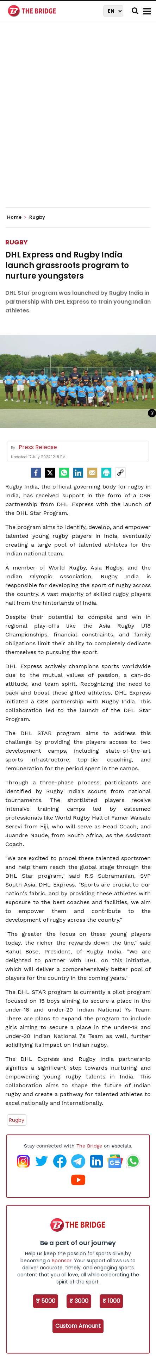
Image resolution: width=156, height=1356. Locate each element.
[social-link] (120, 472)
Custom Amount (78, 1326)
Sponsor (61, 1260)
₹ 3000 (78, 1301)
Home (16, 217)
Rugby (16, 242)
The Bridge (89, 1146)
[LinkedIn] (78, 472)
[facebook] (36, 472)
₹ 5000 (45, 1301)
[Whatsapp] (64, 472)
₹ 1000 (111, 1301)
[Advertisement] (78, 120)
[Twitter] (50, 472)
